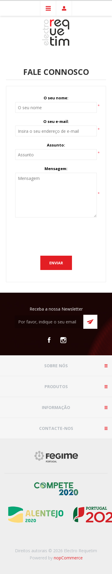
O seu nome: (56, 98)
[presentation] (60, 235)
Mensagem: (56, 168)
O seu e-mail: (56, 121)
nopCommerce (68, 558)
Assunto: (56, 145)
